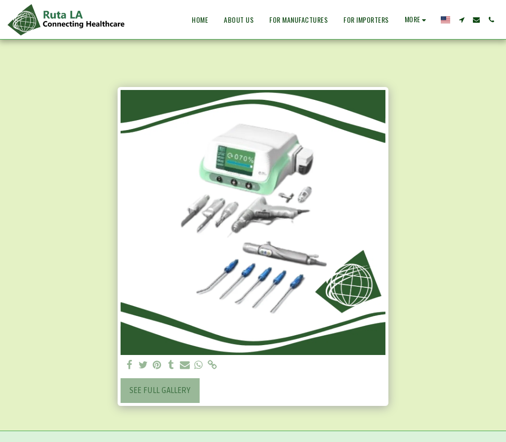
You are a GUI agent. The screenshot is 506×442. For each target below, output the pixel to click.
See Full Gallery (159, 391)
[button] (461, 19)
